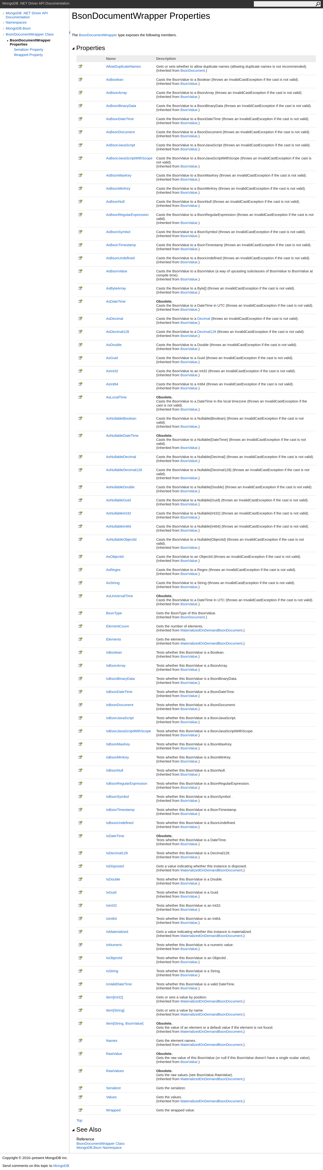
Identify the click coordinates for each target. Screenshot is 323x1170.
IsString (112, 971)
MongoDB (61, 1166)
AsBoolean (114, 79)
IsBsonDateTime (119, 692)
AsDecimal (114, 318)
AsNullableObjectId (121, 539)
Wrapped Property (28, 55)
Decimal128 (206, 332)
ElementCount (117, 626)
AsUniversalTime (119, 596)
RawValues (115, 1071)
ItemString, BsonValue (125, 1023)
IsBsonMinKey (117, 757)
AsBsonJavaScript (120, 145)
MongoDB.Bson (18, 28)
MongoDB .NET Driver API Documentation (27, 15)
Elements (113, 639)
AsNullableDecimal (121, 457)
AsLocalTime (116, 397)
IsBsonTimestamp (120, 810)
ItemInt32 (114, 997)
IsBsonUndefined (119, 823)
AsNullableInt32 (118, 513)
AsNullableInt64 (118, 526)
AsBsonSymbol (118, 232)
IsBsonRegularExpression (126, 783)
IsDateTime (115, 836)
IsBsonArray (116, 665)
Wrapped (113, 1110)
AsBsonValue (116, 271)
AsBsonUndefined (120, 258)
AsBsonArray (116, 93)
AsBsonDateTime (120, 119)
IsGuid (111, 892)
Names (112, 1040)
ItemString (115, 1010)
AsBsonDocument (120, 132)
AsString (113, 583)
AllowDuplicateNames (123, 66)
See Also (86, 1129)
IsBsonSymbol (117, 796)
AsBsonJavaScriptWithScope (129, 158)
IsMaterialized (117, 932)
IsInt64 (111, 918)
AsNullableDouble (120, 487)
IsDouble (113, 879)
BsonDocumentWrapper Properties (30, 42)
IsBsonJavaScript (120, 718)
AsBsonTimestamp (121, 245)
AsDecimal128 (117, 332)
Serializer (113, 1088)
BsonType (114, 613)
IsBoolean (114, 652)
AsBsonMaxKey (118, 175)
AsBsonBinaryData (121, 106)
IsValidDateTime (119, 984)
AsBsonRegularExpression (127, 215)
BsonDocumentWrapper (98, 35)
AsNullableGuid (118, 500)
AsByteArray (116, 288)
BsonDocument (192, 70)
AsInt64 (112, 384)
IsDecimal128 (117, 853)
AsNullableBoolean (121, 418)
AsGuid (112, 358)
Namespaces (16, 22)
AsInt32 (112, 371)
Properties (88, 47)
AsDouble (114, 345)
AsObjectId (114, 556)
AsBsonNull (115, 201)
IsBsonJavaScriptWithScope (128, 731)
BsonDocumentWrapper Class (30, 34)
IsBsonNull (114, 770)
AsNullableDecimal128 (124, 470)
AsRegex (113, 570)
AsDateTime (116, 301)
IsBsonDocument (119, 705)
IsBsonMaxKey (118, 744)
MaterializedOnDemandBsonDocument (211, 630)
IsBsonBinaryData (120, 679)
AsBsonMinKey (118, 188)
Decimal (203, 318)
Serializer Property (28, 49)
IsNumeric (114, 945)
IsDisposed (115, 866)
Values (111, 1097)
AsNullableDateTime (122, 435)
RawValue (114, 1054)
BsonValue (188, 83)
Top (79, 1120)
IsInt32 (111, 905)
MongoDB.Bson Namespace (99, 1147)
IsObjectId (114, 958)
